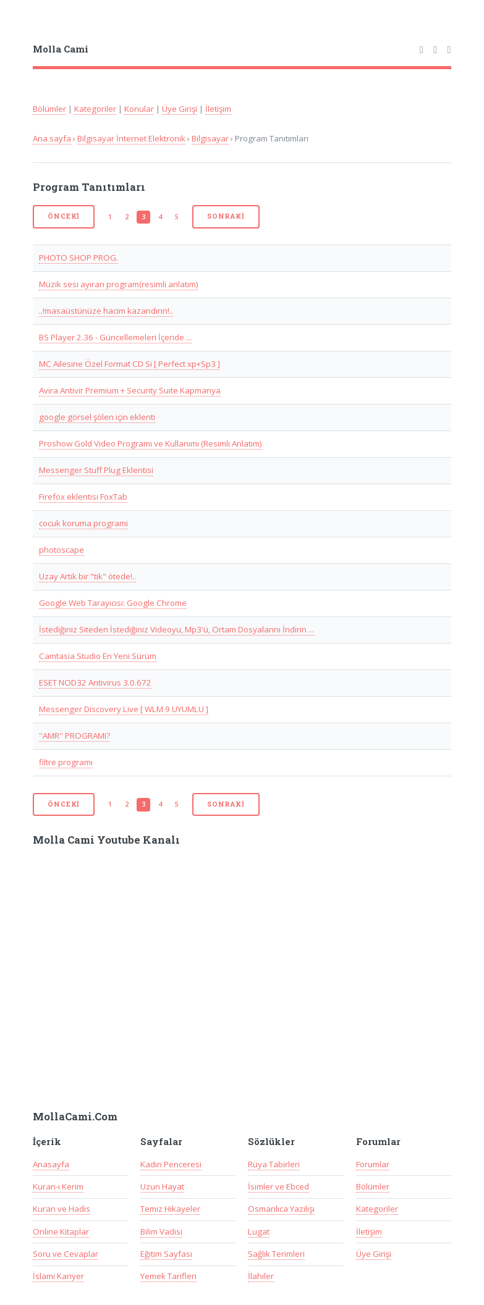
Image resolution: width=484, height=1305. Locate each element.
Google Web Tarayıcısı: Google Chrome (113, 602)
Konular (139, 108)
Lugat (259, 1231)
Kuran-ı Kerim (58, 1186)
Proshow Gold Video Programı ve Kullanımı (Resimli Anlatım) (150, 443)
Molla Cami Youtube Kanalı (106, 840)
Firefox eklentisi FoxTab (83, 496)
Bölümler (49, 108)
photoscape (61, 549)
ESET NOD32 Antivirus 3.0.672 (95, 682)
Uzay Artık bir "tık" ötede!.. (87, 576)
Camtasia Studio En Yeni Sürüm (97, 655)
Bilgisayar (210, 138)
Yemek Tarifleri (168, 1276)
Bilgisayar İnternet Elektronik (131, 138)
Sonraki (226, 216)
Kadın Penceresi (171, 1164)
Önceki (64, 216)
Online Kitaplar (61, 1231)
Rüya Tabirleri (274, 1164)
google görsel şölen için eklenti (97, 416)
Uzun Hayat (162, 1186)
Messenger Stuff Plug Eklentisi (96, 470)
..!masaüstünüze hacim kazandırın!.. (106, 310)
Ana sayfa (52, 138)
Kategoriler (95, 108)
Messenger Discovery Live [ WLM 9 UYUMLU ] (123, 709)
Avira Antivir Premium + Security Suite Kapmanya (130, 390)
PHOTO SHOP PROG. (78, 257)
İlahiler (261, 1276)
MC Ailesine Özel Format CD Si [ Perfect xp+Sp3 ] (129, 363)
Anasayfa (51, 1164)
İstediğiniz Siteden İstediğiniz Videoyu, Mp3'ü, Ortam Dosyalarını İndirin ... (176, 629)
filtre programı (66, 762)
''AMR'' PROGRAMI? (74, 735)
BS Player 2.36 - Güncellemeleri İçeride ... (115, 337)
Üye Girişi (179, 108)
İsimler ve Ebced (278, 1186)
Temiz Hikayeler (170, 1208)
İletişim (218, 108)
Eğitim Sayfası (166, 1253)
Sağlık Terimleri (276, 1253)
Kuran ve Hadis (61, 1208)
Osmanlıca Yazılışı (281, 1208)
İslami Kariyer (58, 1276)
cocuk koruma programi (83, 523)
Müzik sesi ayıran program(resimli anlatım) (118, 284)
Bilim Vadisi (161, 1231)
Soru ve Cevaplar (65, 1253)
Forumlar (372, 1164)
